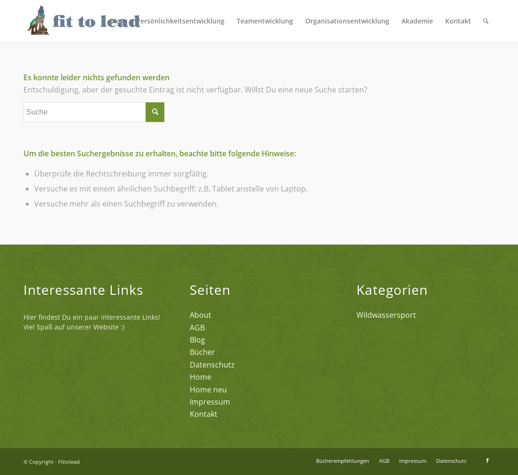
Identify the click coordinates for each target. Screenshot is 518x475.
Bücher (202, 352)
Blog (197, 340)
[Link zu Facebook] (487, 460)
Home (200, 377)
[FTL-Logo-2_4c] (99, 21)
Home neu (208, 389)
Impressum (210, 402)
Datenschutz (212, 365)
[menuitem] (117, 21)
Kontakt (203, 414)
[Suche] (486, 21)
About (200, 315)
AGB (197, 327)
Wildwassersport (386, 315)
